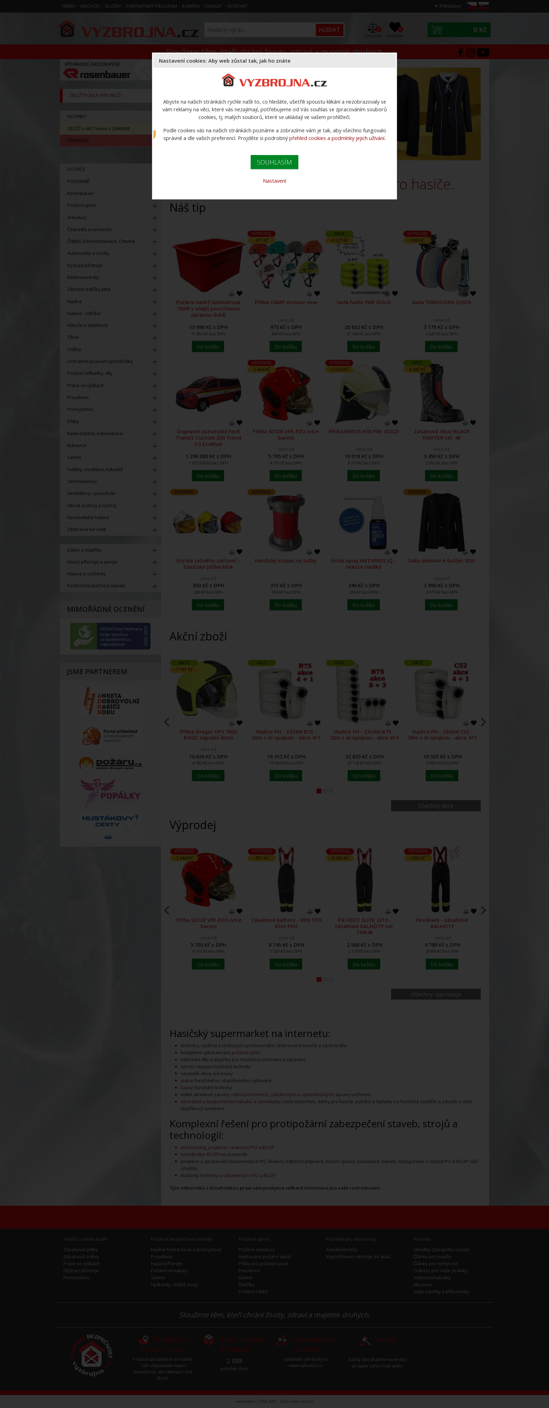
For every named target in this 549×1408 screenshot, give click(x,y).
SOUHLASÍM (274, 162)
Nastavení (274, 180)
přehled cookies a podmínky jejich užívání (336, 137)
